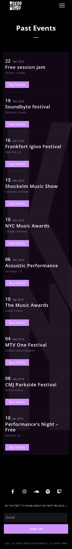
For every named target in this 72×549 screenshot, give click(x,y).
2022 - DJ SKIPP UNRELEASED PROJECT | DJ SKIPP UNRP (36, 543)
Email (8, 510)
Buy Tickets (17, 85)
